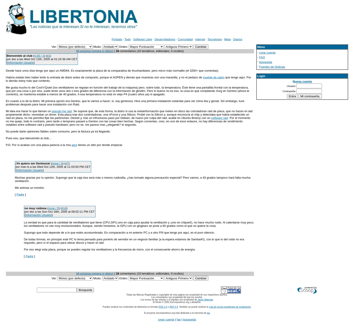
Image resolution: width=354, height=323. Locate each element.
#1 (48, 55)
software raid (219, 118)
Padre (20, 194)
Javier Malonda (205, 299)
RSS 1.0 (163, 307)
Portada (117, 39)
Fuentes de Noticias (272, 66)
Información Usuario (20, 62)
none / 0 (57, 163)
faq (179, 319)
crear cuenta (267, 52)
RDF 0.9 (174, 307)
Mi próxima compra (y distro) (95, 51)
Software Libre (142, 39)
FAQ (262, 57)
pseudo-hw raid (62, 111)
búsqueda (265, 62)
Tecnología (214, 39)
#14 (64, 208)
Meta (227, 39)
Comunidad (185, 39)
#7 (67, 163)
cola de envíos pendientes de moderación (230, 307)
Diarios (237, 39)
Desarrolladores (165, 39)
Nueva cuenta (302, 81)
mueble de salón (213, 77)
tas (208, 313)
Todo (127, 39)
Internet (200, 39)
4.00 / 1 (39, 55)
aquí (74, 145)
